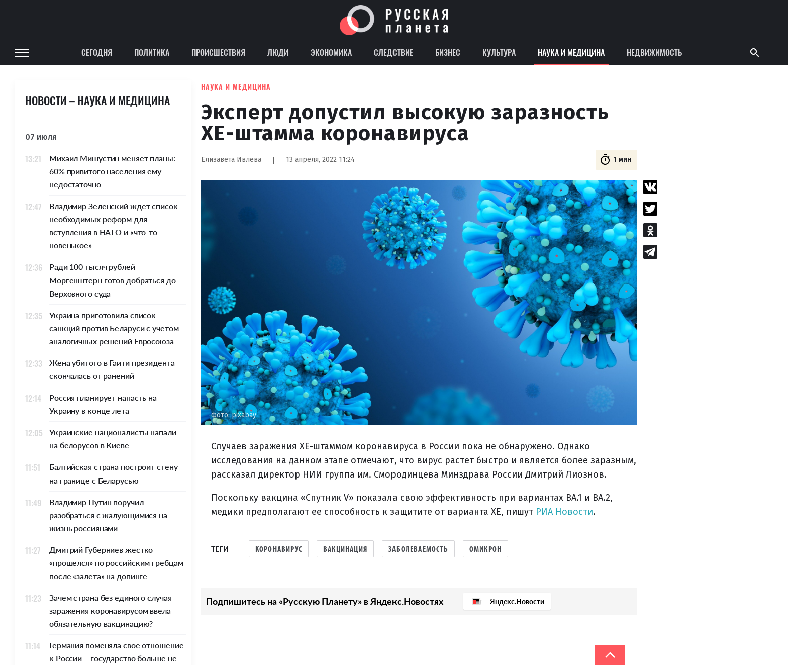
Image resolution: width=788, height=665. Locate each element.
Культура (499, 52)
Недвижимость (654, 52)
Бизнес (447, 52)
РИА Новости (564, 511)
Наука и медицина (571, 52)
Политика (151, 52)
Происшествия (218, 52)
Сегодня (96, 52)
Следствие (393, 52)
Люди (277, 52)
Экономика (331, 52)
